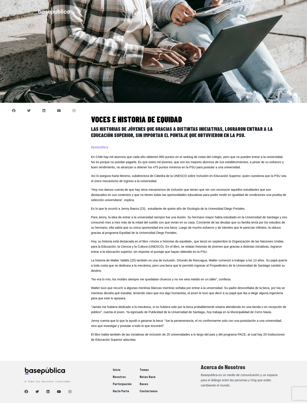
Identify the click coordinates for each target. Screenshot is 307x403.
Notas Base (148, 376)
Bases (144, 384)
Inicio (116, 369)
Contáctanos (149, 391)
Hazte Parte (121, 391)
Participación (122, 384)
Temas (144, 369)
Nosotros (119, 376)
